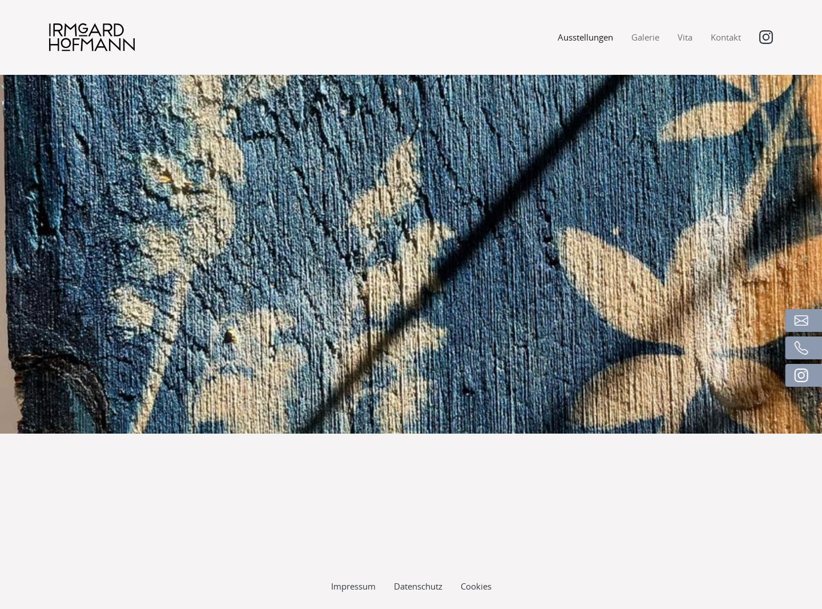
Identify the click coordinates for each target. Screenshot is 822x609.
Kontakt (726, 37)
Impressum (353, 562)
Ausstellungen (585, 37)
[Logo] (92, 37)
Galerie (645, 37)
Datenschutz (418, 562)
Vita (685, 37)
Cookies (476, 562)
